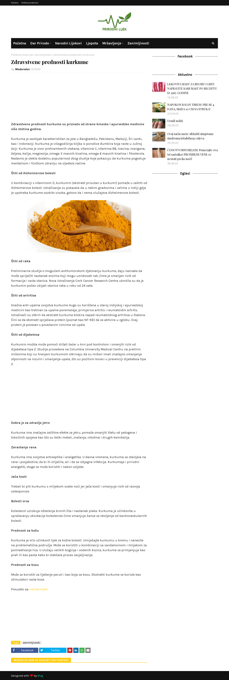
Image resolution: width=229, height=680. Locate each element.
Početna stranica (22, 54)
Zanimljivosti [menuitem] (138, 43)
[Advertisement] (79, 99)
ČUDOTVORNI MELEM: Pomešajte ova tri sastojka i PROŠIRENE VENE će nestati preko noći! (192, 154)
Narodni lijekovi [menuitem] (68, 43)
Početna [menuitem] (19, 43)
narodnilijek (39, 589)
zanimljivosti (43, 54)
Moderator (22, 69)
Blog (40, 675)
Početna (14, 3)
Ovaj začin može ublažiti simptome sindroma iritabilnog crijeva (190, 136)
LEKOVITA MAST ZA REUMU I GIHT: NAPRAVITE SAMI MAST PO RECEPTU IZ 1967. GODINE (192, 88)
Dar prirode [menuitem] (39, 43)
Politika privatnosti (29, 3)
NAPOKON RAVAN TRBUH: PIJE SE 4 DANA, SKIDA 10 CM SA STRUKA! (190, 107)
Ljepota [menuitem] (92, 43)
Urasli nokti (175, 121)
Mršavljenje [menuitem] (111, 43)
